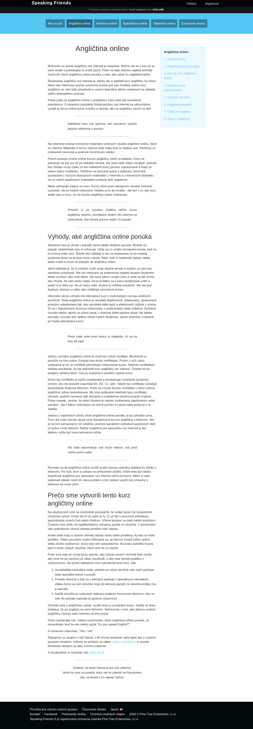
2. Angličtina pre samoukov (182, 66)
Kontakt (35, 714)
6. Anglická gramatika (178, 104)
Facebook (50, 714)
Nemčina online (106, 23)
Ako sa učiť (55, 23)
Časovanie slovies (193, 23)
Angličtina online (79, 23)
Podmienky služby (74, 714)
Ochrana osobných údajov (107, 714)
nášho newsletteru (124, 641)
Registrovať (212, 3)
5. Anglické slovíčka (177, 97)
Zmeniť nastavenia (137, 9)
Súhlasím (158, 9)
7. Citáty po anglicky (177, 111)
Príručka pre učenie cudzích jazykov (54, 709)
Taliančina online (164, 23)
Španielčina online (135, 23)
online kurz (96, 652)
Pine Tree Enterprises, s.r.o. (158, 714)
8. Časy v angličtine (177, 119)
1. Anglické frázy (175, 59)
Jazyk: (117, 709)
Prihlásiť (191, 3)
